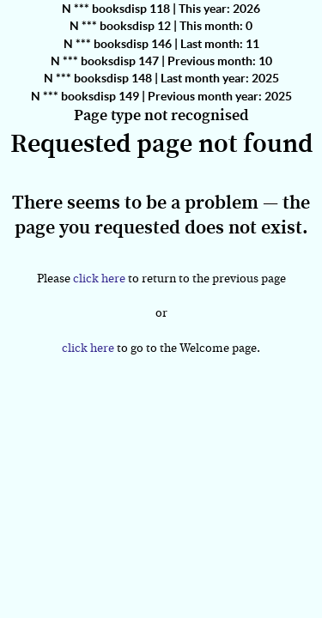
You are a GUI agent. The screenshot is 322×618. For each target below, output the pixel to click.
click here (99, 278)
